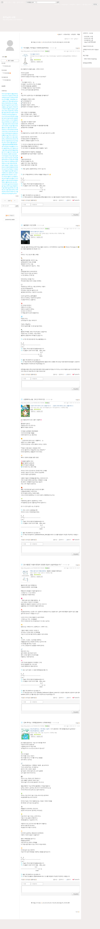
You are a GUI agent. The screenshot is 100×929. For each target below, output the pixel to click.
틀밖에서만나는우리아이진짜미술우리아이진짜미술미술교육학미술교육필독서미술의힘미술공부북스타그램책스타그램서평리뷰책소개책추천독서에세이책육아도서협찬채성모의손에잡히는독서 (10, 187)
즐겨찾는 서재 (87, 4)
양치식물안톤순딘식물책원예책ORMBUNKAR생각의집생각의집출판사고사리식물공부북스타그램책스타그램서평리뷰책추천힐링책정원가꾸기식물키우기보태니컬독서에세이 (10, 148)
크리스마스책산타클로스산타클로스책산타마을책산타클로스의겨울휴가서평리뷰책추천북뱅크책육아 (10, 178)
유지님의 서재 (9, 17)
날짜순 (76, 38)
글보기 (60, 34)
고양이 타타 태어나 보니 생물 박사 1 (40, 405)
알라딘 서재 (7, 2)
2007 (9, 200)
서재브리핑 (64, 4)
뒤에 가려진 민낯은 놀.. (90, 59)
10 (58, 42)
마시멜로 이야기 (34, 54)
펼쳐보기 (67, 38)
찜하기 (68, 200)
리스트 (3, 63)
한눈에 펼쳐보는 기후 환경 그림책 (39, 729)
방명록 (3, 86)
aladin (13, 219)
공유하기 (61, 200)
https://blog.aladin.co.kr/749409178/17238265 (32, 568)
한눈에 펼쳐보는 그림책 (37, 731)
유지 (65, 51)
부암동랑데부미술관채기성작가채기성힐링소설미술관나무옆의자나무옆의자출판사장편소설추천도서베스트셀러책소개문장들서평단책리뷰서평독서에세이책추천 (10, 108)
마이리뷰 (4, 70)
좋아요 (55, 200)
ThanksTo (75, 200)
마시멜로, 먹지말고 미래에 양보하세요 (36, 48)
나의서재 (57, 4)
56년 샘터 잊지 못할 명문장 (38, 571)
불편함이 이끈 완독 (30, 225)
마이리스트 (7, 66)
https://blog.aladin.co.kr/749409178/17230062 (32, 726)
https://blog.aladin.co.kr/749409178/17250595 (32, 402)
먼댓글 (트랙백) (87, 63)
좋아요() (34, 200)
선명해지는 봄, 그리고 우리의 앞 (34, 399)
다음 (61, 42)
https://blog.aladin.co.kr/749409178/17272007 (32, 51)
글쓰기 (79, 4)
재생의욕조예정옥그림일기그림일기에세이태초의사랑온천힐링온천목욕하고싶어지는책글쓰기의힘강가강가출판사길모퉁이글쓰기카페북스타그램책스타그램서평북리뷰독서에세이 (10, 169)
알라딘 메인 (20, 2)
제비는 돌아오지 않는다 (37, 231)
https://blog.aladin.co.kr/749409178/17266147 (32, 228)
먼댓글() (28, 200)
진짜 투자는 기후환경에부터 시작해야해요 (37, 722)
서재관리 (73, 4)
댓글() (78, 48)
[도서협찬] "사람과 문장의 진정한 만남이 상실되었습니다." (43, 564)
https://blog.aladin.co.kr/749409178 (12, 19)
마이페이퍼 (5, 77)
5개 (72, 38)
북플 (14, 2)
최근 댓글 (85, 55)
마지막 (67, 42)
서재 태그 (4, 90)
